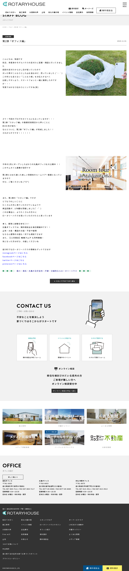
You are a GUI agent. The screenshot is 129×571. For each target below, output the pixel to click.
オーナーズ (87, 8)
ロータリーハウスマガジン (50, 524)
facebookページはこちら (15, 256)
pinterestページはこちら (15, 263)
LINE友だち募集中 (76, 524)
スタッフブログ (46, 519)
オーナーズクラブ (76, 519)
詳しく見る (13, 477)
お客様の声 (33, 12)
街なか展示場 (53, 12)
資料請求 (73, 8)
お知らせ (24, 539)
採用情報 (89, 12)
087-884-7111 (12, 488)
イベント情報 (67, 12)
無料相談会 (106, 10)
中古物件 (6, 548)
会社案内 (79, 12)
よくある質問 (74, 534)
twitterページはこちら (13, 260)
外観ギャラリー (75, 529)
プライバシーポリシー (11, 558)
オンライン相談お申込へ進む (64, 390)
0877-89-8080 (48, 488)
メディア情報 (74, 539)
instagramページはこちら (15, 253)
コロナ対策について (10, 543)
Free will (6, 534)
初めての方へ (10, 12)
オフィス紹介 (45, 529)
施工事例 (22, 12)
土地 (43, 12)
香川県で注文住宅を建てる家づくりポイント (20, 553)
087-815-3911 (85, 488)
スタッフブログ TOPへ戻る (64, 281)
